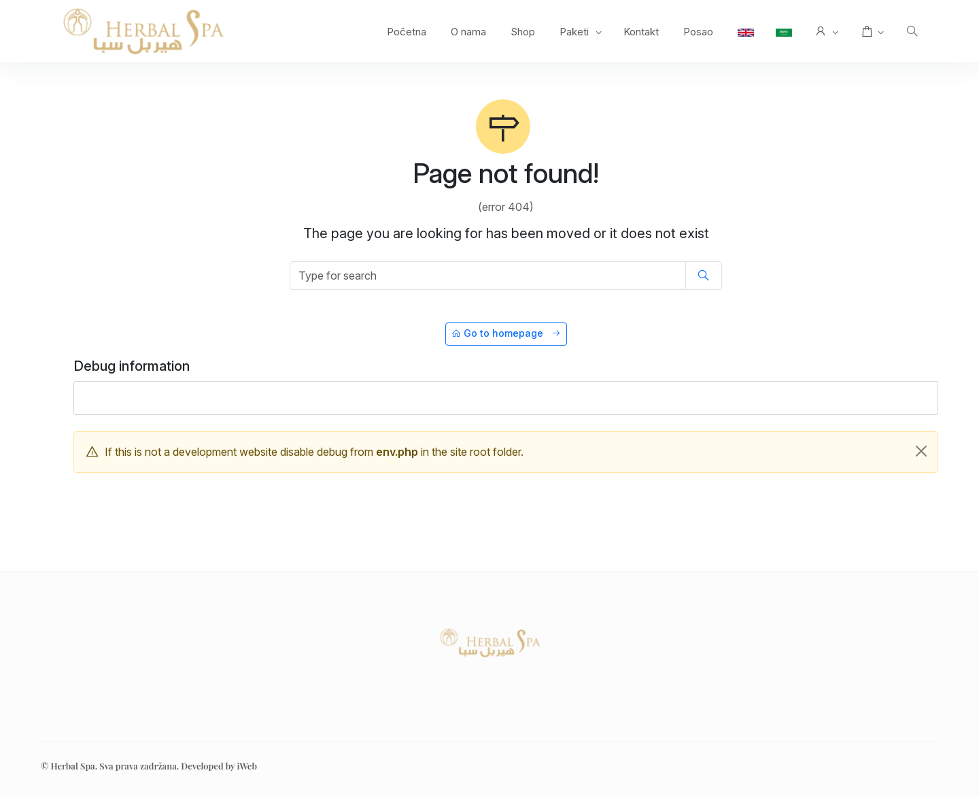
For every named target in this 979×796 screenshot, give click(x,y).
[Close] (921, 451)
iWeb (246, 766)
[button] (825, 31)
